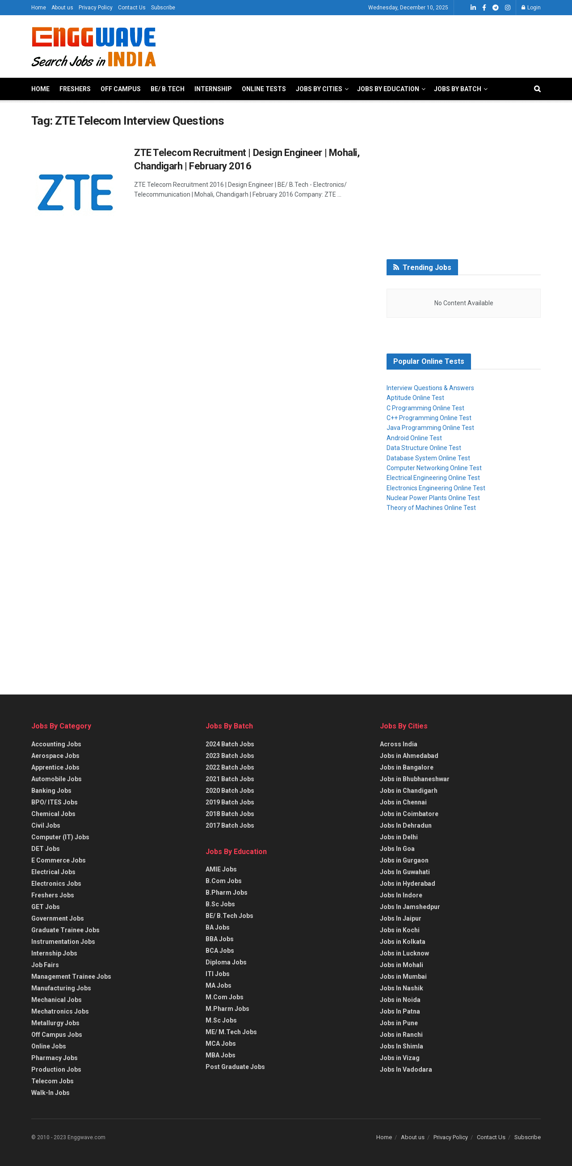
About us (62, 7)
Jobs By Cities (319, 89)
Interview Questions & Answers (430, 387)
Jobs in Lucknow (404, 953)
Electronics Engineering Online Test (436, 488)
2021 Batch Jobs (230, 779)
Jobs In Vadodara (406, 1069)
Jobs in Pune (399, 1023)
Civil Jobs (45, 825)
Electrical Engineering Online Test (433, 477)
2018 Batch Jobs (230, 813)
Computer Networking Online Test (434, 467)
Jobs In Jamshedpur (410, 906)
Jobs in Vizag (400, 1057)
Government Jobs (57, 918)
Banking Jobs (51, 790)
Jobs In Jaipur (400, 918)
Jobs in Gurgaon (404, 860)
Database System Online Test (428, 458)
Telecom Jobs (52, 1081)
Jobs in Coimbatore (409, 813)
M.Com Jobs (225, 997)
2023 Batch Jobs (230, 755)
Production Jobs (56, 1069)
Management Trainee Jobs (71, 976)
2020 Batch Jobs (230, 790)
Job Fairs (45, 964)
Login (531, 7)
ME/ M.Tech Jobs (231, 1032)
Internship (213, 89)
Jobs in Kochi (400, 930)
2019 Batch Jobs (230, 802)
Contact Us (132, 7)
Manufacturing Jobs (61, 988)
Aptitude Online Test (415, 397)
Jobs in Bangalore (406, 767)
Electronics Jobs (56, 883)
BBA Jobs (220, 939)
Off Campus (121, 89)
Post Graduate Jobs (235, 1066)
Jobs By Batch (457, 89)
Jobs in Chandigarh (408, 790)
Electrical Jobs (53, 872)
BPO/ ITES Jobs (54, 802)
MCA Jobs (221, 1043)
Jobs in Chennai (403, 802)
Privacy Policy (96, 7)
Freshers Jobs (52, 895)
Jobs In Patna (400, 1011)
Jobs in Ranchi (401, 1034)
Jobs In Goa (397, 848)
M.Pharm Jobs (227, 1008)
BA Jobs (218, 927)
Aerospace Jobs (55, 755)
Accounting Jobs (56, 744)
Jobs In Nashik (401, 988)
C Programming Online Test (425, 408)
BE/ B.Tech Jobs (229, 915)
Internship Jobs (54, 953)
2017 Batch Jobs (230, 825)
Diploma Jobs (226, 962)
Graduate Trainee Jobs (65, 930)
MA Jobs (218, 985)
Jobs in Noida (400, 999)
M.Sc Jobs (221, 1020)
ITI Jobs (218, 973)
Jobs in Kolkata (402, 941)
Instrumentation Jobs (63, 941)
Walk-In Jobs (50, 1092)
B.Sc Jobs (220, 904)
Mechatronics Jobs (60, 1011)
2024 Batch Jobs (230, 744)
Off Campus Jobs (56, 1034)
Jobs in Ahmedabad (409, 755)
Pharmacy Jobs (54, 1057)
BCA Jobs (220, 950)
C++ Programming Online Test (429, 417)
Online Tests (264, 89)
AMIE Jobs (221, 869)
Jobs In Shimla (401, 1046)
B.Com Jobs (224, 880)
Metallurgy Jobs (55, 1023)
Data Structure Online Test (424, 447)
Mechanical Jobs (56, 999)
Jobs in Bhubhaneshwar (415, 779)
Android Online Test (414, 438)
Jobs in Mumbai (403, 976)
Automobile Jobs (56, 779)
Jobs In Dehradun (406, 825)
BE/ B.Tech (168, 89)
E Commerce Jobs (58, 860)
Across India (398, 744)
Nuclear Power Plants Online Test (433, 497)
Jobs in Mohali (401, 964)
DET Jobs (45, 848)
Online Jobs (48, 1046)
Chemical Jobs (53, 813)
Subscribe (163, 7)
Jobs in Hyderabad (407, 883)
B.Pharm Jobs (227, 892)
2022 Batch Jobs (230, 767)
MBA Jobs (221, 1055)
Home (38, 7)
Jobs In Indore (401, 895)
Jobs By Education (388, 89)
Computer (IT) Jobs (60, 837)
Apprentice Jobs (55, 767)
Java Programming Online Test (430, 427)
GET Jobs (45, 906)
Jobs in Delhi (399, 837)
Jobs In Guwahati (405, 872)
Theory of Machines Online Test (431, 507)
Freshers (75, 89)
